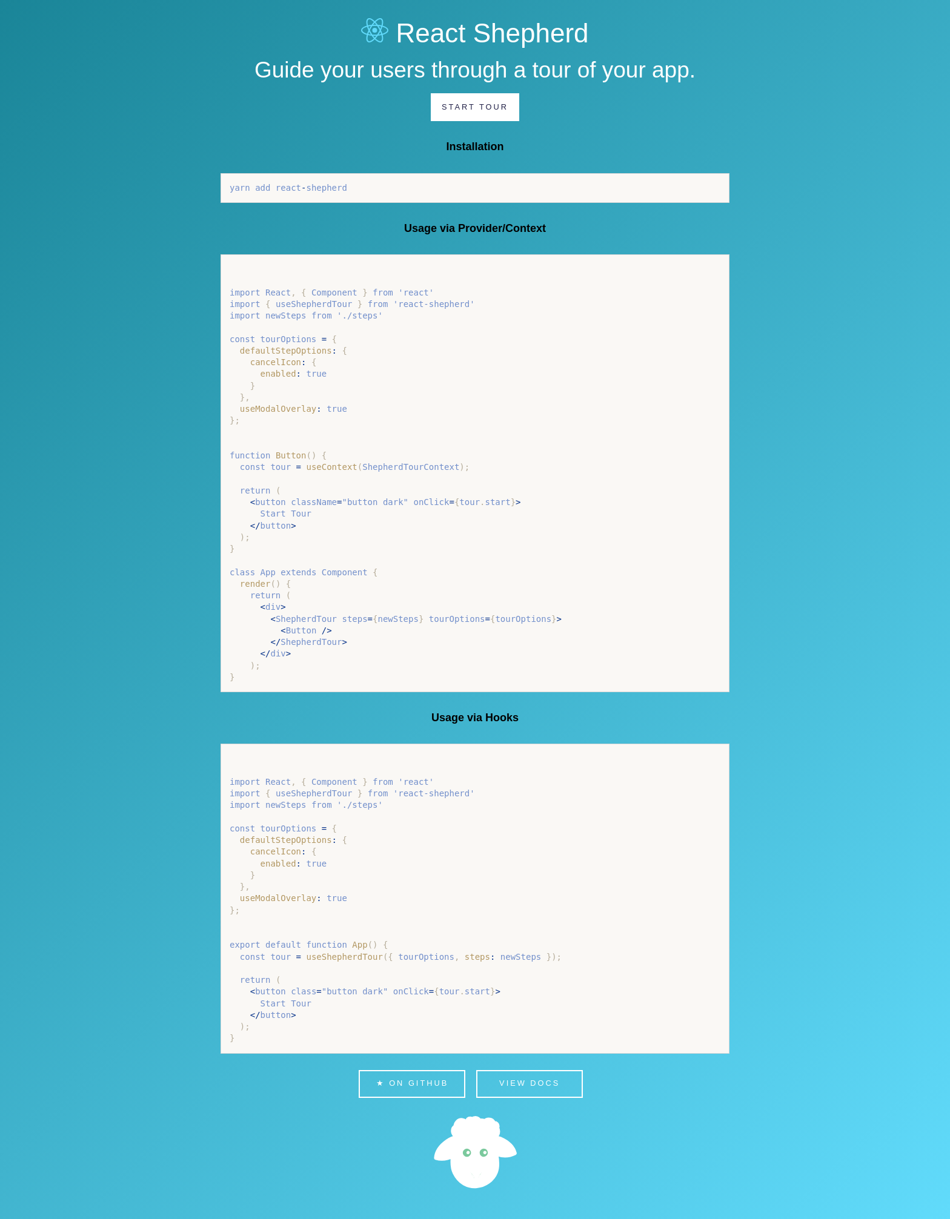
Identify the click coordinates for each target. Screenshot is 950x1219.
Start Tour (475, 106)
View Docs (529, 1083)
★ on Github (412, 1083)
